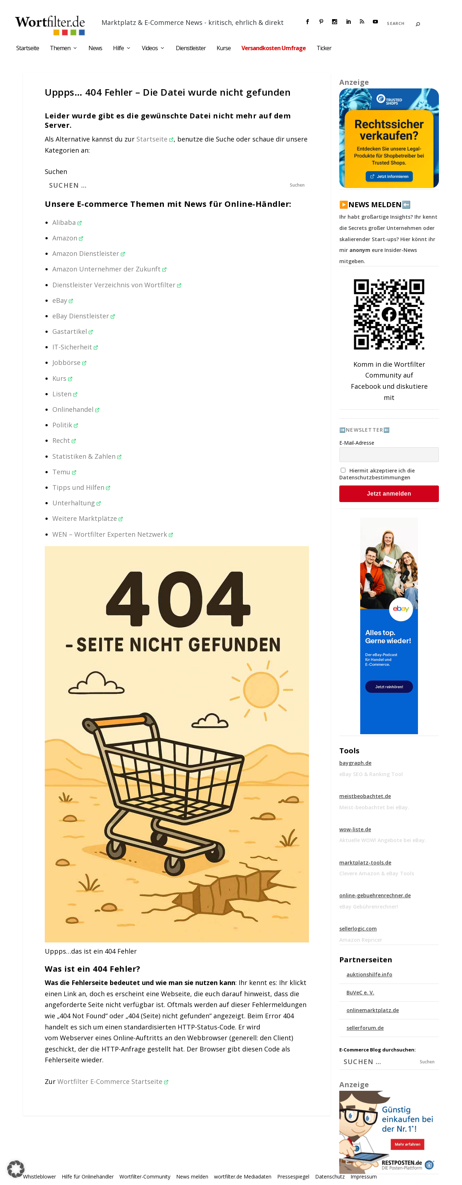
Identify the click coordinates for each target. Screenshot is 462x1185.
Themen (60, 48)
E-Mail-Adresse (356, 442)
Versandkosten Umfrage (273, 48)
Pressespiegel (293, 1176)
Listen (65, 393)
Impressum (363, 1176)
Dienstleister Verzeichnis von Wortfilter (117, 284)
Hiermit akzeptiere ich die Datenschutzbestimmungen (377, 474)
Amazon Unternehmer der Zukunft (109, 269)
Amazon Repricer (360, 939)
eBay (62, 300)
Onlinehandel (76, 409)
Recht (64, 440)
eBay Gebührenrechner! (368, 906)
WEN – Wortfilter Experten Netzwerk (112, 534)
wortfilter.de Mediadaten (242, 1176)
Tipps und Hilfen (81, 487)
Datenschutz (330, 1176)
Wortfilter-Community (144, 1176)
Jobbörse (69, 362)
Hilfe (118, 48)
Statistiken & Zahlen (87, 456)
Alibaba (67, 222)
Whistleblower (39, 1176)
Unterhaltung (76, 502)
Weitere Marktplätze (87, 518)
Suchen (56, 171)
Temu (64, 471)
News (95, 48)
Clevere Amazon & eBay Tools (376, 873)
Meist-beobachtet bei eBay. (374, 807)
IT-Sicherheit (75, 347)
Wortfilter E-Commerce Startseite (113, 1081)
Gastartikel (72, 331)
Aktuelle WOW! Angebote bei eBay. (382, 840)
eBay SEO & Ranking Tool (371, 774)
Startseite (27, 48)
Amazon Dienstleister (88, 253)
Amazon (67, 238)
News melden (192, 1176)
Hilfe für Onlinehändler (88, 1176)
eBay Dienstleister (83, 316)
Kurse (224, 48)
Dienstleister (191, 48)
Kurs (62, 378)
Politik (65, 425)
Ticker (324, 48)
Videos (150, 48)
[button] (16, 1169)
